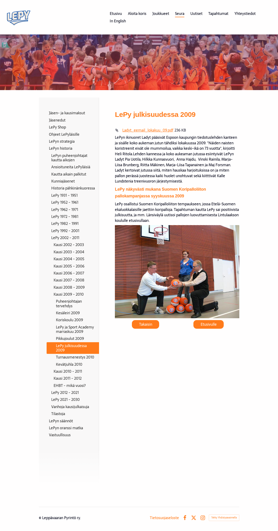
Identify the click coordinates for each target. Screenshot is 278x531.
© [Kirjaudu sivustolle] (40, 518)
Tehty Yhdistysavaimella (224, 518)
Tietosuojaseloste (164, 518)
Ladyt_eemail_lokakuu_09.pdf (147, 130)
